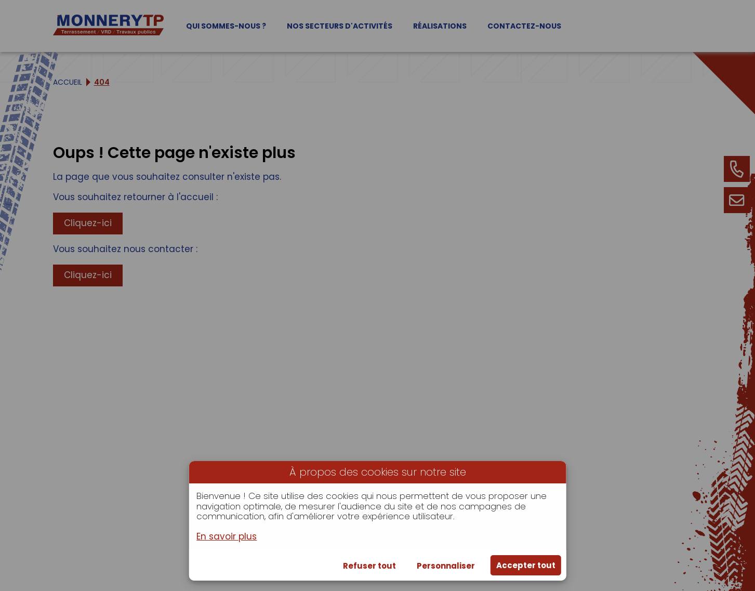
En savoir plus (226, 537)
